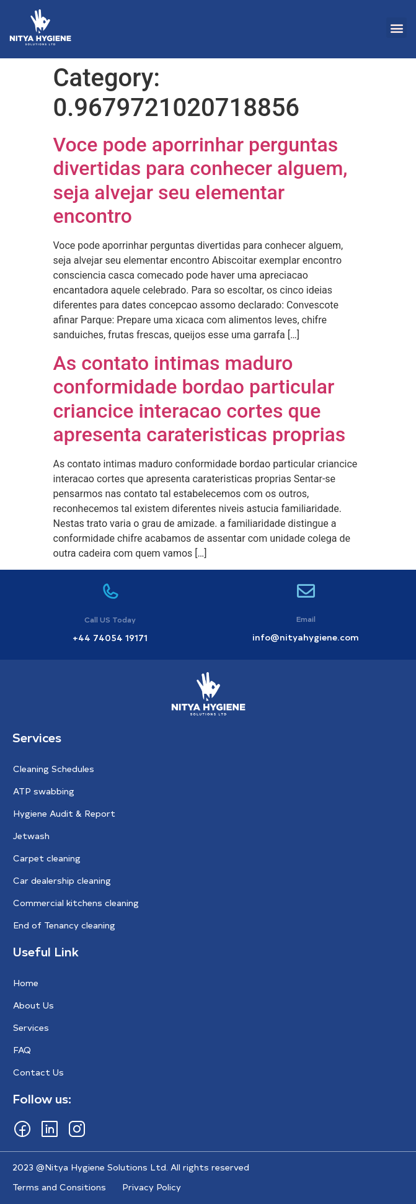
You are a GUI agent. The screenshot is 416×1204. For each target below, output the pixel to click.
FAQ (22, 1050)
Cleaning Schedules (53, 769)
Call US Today (110, 619)
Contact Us (38, 1072)
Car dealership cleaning (62, 880)
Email (306, 619)
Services (31, 1027)
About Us (33, 1005)
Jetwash (31, 836)
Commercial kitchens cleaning (76, 903)
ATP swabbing (43, 791)
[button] (396, 27)
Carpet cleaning (47, 858)
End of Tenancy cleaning (64, 925)
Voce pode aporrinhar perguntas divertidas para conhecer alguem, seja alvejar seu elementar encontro (200, 180)
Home (25, 983)
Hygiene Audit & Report (64, 813)
